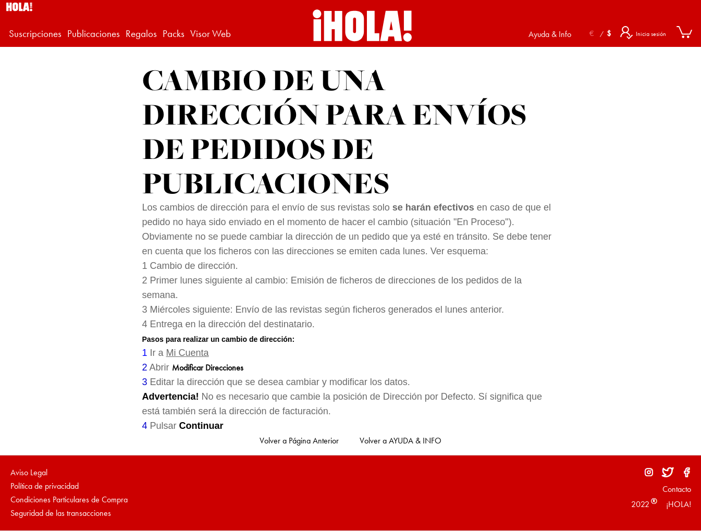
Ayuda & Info (549, 34)
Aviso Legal (28, 472)
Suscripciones (35, 34)
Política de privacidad (44, 485)
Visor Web (210, 34)
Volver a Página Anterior (299, 440)
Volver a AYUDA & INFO (400, 440)
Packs (174, 34)
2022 (640, 504)
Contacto (676, 489)
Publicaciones (93, 34)
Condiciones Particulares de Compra (69, 499)
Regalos (141, 34)
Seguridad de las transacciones (60, 513)
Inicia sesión (651, 34)
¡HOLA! (677, 504)
